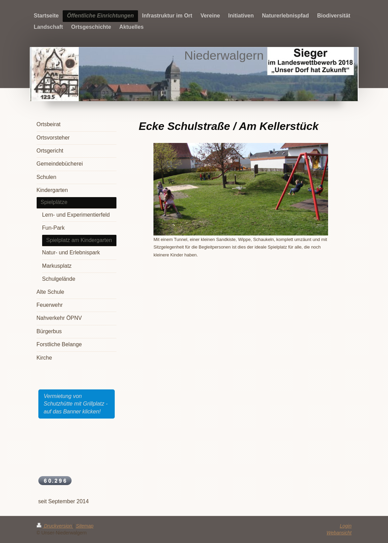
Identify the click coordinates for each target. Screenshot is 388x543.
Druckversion (55, 526)
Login (345, 526)
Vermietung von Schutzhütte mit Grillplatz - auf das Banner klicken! (76, 403)
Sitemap (84, 526)
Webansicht (339, 532)
